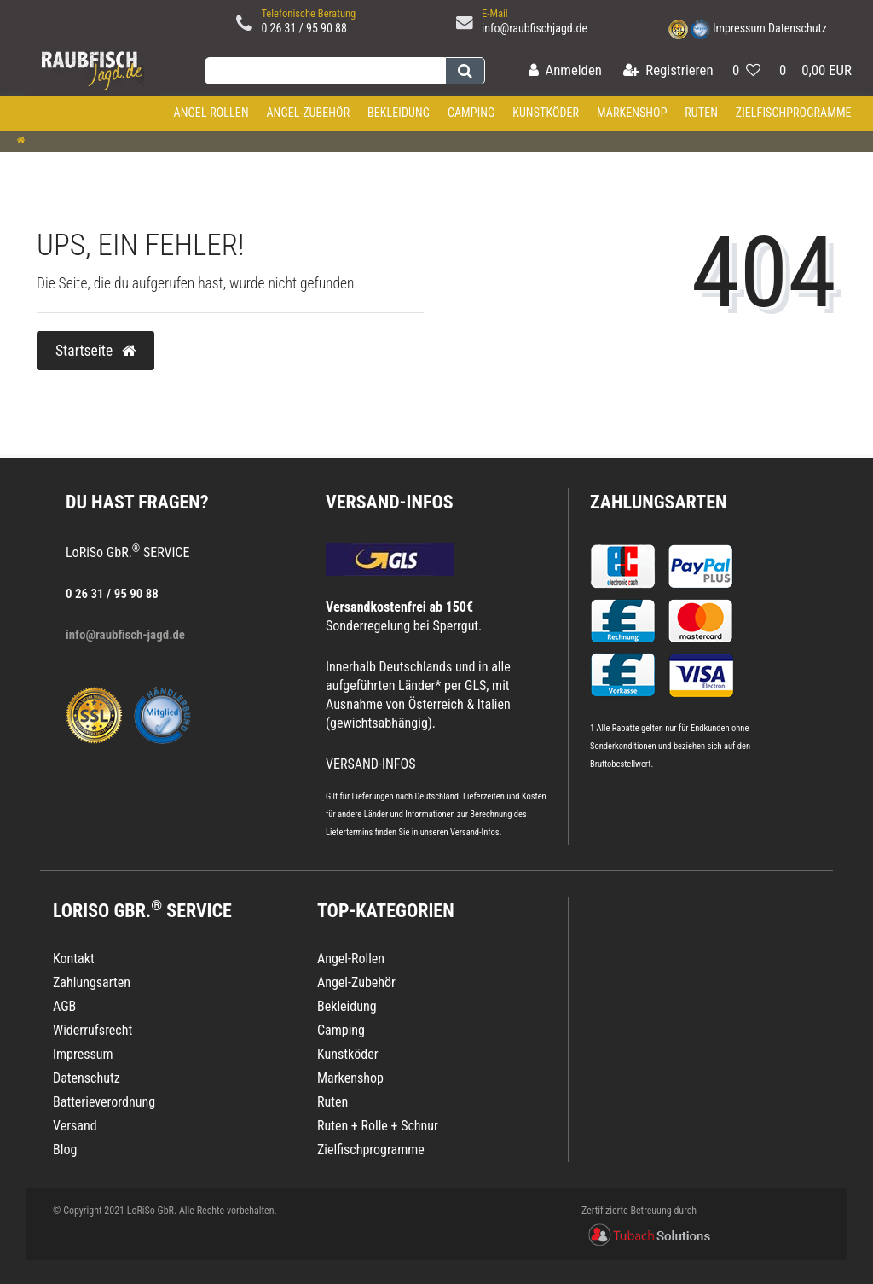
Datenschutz (797, 28)
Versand (75, 1126)
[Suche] (465, 70)
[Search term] (325, 70)
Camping (471, 112)
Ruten (701, 112)
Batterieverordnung (104, 1102)
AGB (64, 1006)
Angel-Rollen (211, 112)
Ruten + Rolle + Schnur (377, 1126)
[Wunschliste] (746, 71)
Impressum (739, 28)
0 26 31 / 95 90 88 (304, 28)
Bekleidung (398, 112)
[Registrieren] (668, 71)
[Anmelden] (565, 71)
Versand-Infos (475, 832)
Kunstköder (545, 112)
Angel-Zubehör (308, 112)
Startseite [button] (95, 350)
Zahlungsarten (658, 502)
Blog (65, 1150)
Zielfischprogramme (794, 112)
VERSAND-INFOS (390, 502)
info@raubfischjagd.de (534, 28)
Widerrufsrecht (92, 1030)
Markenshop (632, 112)
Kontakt (74, 958)
